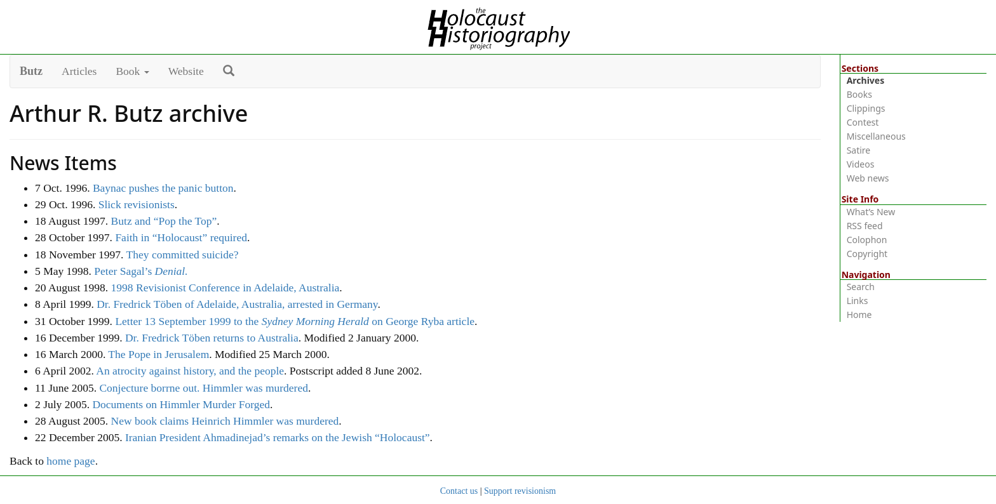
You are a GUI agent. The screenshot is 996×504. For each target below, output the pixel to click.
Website (186, 71)
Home (859, 314)
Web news (868, 178)
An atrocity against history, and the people (190, 370)
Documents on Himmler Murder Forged (181, 404)
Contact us (459, 491)
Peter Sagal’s (140, 271)
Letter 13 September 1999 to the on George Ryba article (294, 321)
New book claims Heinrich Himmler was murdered (225, 420)
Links (857, 301)
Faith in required (181, 237)
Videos (861, 164)
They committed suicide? (182, 254)
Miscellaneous (876, 136)
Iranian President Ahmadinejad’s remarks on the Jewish (277, 437)
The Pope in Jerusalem (158, 354)
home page (70, 460)
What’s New (871, 212)
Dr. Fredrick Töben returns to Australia (212, 337)
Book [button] (132, 71)
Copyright (867, 254)
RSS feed (865, 226)
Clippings (866, 108)
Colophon (867, 240)
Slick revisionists (136, 204)
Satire (859, 150)
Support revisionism (520, 491)
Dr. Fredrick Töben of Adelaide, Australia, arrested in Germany (237, 304)
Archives (866, 80)
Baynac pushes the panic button (163, 188)
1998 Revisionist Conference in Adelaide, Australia (225, 287)
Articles (79, 71)
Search (861, 287)
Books (859, 94)
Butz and (164, 221)
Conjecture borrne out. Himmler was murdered (203, 387)
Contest (863, 122)
